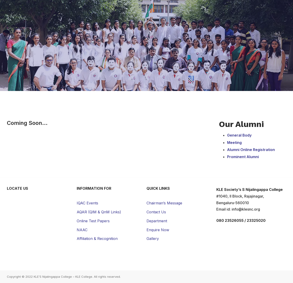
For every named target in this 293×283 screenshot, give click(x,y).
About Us (86, 8)
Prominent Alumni (243, 156)
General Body (239, 135)
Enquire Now (157, 230)
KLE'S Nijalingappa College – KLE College (63, 276)
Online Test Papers (93, 221)
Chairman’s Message (164, 203)
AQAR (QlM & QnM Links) (99, 212)
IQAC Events (87, 203)
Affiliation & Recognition (97, 238)
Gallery (202, 8)
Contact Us (267, 8)
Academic (113, 8)
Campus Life (175, 8)
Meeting (234, 142)
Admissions (143, 8)
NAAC (82, 230)
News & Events (232, 8)
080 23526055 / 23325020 (241, 220)
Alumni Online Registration (251, 149)
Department (156, 221)
